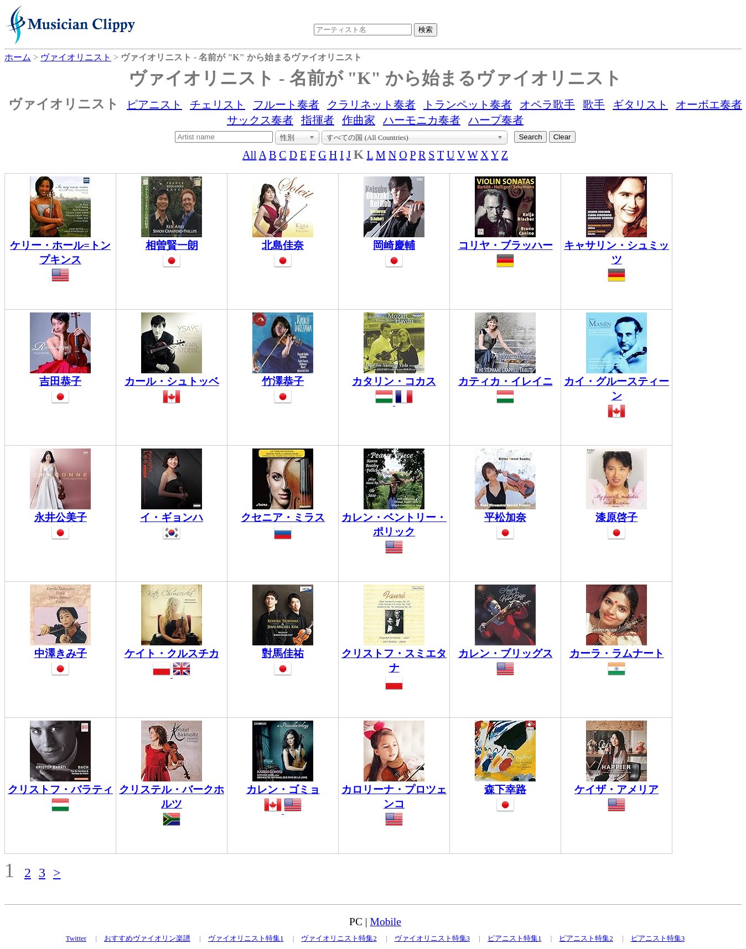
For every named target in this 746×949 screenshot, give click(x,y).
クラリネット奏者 (371, 104)
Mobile (385, 921)
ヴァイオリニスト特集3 (432, 938)
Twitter (76, 938)
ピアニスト (154, 104)
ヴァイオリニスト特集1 (246, 938)
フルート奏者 (286, 104)
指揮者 (317, 120)
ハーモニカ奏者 (421, 120)
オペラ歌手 (547, 104)
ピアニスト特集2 (586, 938)
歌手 (594, 104)
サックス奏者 (260, 120)
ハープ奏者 (496, 120)
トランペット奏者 (467, 104)
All (249, 155)
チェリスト (217, 104)
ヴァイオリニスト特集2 (339, 938)
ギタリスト (640, 104)
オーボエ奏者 (709, 104)
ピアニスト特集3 (658, 938)
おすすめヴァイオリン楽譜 (147, 938)
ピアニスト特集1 (515, 938)
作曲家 (358, 120)
